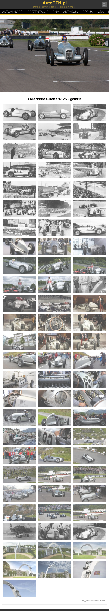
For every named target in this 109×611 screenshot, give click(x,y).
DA (56, 11)
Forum (88, 11)
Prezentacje (38, 11)
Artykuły (70, 11)
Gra (101, 11)
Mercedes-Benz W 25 (48, 99)
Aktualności (12, 11)
